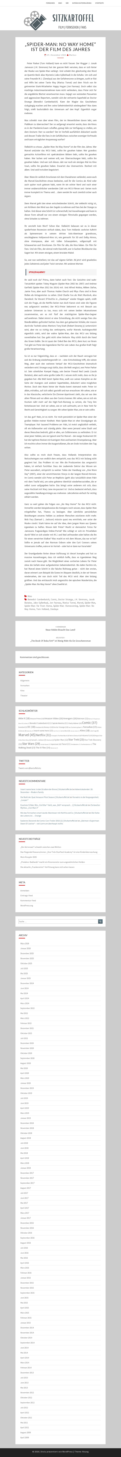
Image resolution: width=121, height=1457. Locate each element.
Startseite (99, 3)
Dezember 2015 (27, 1283)
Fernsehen (50, 3)
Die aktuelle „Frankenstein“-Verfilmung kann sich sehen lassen (47, 867)
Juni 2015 (24, 1297)
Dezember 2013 (27, 1372)
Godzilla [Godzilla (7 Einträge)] (30, 731)
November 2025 (27, 958)
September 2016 (27, 1238)
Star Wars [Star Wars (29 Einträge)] (31, 744)
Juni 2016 (24, 1253)
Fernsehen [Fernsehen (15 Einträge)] (90, 726)
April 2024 (24, 998)
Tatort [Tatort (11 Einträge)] (66, 744)
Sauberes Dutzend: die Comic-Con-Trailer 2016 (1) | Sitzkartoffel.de (48, 820)
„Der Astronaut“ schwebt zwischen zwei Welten (40, 847)
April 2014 (24, 1357)
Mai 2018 (24, 1153)
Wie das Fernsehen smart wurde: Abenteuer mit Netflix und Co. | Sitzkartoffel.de (54, 813)
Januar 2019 (25, 1118)
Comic (54, 599)
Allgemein (24, 680)
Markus (73, 55)
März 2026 (24, 943)
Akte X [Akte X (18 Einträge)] (24, 718)
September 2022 (27, 1008)
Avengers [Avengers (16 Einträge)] (70, 718)
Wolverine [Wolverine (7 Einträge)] (54, 748)
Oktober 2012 (26, 1397)
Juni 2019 (24, 1103)
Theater (23, 695)
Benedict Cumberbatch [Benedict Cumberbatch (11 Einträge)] (40, 723)
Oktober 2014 (26, 1337)
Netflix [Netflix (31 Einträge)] (43, 735)
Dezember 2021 (27, 1028)
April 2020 (24, 1073)
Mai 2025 (24, 973)
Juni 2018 (24, 1148)
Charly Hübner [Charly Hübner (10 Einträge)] (75, 723)
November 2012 (27, 1392)
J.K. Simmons (80, 599)
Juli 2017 (24, 1193)
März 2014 (24, 1362)
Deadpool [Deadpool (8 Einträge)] (39, 727)
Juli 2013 (24, 1377)
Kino (60, 3)
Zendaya (54, 609)
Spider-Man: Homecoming (65, 605)
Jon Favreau (55, 602)
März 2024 (24, 1003)
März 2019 (24, 1113)
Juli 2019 (24, 1098)
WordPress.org (26, 905)
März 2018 (24, 1163)
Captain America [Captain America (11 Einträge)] (60, 723)
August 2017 (25, 1188)
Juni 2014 (24, 1347)
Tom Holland (42, 609)
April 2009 (24, 1437)
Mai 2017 (24, 1203)
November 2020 (27, 1048)
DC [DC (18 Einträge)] (31, 726)
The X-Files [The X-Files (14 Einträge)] (43, 747)
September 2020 (27, 1058)
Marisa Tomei (69, 602)
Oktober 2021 (26, 1033)
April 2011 (24, 1427)
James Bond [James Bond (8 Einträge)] (65, 731)
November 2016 (27, 1228)
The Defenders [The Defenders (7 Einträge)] (76, 744)
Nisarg (85, 1451)
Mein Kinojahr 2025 (28, 857)
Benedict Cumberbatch (38, 599)
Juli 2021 (24, 1038)
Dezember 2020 (27, 1043)
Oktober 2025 (26, 963)
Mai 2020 (24, 1068)
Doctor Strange (65, 599)
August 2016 (25, 1243)
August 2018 (25, 1138)
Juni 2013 (24, 1382)
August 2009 (25, 1432)
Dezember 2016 (27, 1223)
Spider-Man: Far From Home (38, 605)
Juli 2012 (24, 1407)
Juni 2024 (24, 988)
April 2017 (24, 1208)
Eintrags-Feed (26, 895)
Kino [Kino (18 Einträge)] (85, 730)
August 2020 (25, 1063)
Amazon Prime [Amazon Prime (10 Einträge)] (37, 718)
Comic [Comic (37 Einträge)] (89, 722)
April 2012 (24, 1412)
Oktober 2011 (26, 1417)
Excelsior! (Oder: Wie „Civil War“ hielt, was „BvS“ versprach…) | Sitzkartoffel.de (53, 805)
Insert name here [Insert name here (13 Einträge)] (43, 730)
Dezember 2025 (27, 953)
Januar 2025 (25, 978)
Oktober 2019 (26, 1093)
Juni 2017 (24, 1198)
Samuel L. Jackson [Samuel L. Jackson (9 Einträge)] (38, 740)
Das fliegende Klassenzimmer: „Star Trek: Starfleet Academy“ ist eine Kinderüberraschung (58, 852)
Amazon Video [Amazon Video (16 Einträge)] (53, 718)
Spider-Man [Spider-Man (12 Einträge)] (61, 740)
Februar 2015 (25, 1317)
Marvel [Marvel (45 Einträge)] (27, 735)
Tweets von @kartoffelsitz (29, 768)
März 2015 (24, 1312)
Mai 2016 (24, 1258)
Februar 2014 (25, 1367)
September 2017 (27, 1183)
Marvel (80, 602)
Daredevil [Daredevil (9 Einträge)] (22, 727)
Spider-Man (90, 602)
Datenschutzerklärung (81, 3)
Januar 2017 (25, 1218)
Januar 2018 (25, 1168)
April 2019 (24, 1108)
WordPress (67, 1451)
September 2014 (27, 1342)
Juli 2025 (24, 968)
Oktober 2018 (26, 1133)
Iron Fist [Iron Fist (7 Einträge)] (56, 731)
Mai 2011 (24, 1422)
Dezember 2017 (27, 1173)
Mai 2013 (24, 1387)
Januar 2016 (25, 1278)
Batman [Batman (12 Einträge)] (82, 718)
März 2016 (24, 1267)
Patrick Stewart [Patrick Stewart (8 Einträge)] (75, 736)
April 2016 (24, 1263)
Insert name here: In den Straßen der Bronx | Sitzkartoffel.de (46, 789)
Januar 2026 (25, 948)
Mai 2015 (24, 1302)
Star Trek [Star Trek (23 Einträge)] (76, 739)
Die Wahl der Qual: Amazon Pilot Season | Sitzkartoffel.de (44, 797)
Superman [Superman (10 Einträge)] (56, 744)
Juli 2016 (24, 1248)
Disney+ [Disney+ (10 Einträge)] (48, 727)
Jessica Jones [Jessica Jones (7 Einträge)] (75, 731)
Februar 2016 (25, 1272)
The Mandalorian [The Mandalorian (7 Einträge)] (86, 744)
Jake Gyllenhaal (40, 602)
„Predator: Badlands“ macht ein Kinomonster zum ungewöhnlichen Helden (52, 862)
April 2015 (24, 1307)
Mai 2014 (24, 1352)
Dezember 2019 (27, 1088)
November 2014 (27, 1332)
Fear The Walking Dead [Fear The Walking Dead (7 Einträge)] (75, 727)
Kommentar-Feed (28, 900)
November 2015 (27, 1288)
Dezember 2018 (27, 1123)
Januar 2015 (25, 1322)
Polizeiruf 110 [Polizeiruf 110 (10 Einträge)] (88, 735)
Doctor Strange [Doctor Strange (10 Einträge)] (60, 727)
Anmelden (24, 890)
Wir (67, 3)
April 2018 (24, 1158)
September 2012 (27, 1402)
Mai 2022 (24, 1013)
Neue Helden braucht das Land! (60, 628)
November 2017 (27, 1178)
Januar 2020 (25, 1083)
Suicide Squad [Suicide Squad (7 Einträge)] (45, 744)
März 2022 (24, 1018)
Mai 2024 (24, 993)
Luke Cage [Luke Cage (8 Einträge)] (94, 731)
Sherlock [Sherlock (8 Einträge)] (50, 740)
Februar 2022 (25, 1023)
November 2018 (27, 1128)
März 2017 (24, 1213)
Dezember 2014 (27, 1327)
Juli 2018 (24, 1143)
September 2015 (27, 1293)
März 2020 (24, 1078)
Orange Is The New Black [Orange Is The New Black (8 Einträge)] (60, 736)
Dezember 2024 (27, 983)
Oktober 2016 (26, 1233)
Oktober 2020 (26, 1053)
